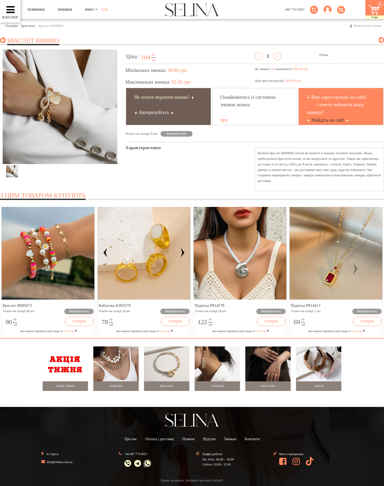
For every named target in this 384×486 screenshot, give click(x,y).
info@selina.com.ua (59, 462)
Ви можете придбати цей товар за (145, 331)
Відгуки (209, 439)
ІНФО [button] (90, 9)
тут (223, 120)
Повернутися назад (367, 25)
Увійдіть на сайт (327, 120)
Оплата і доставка (160, 439)
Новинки (36, 9)
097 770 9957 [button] (295, 9)
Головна (12, 26)
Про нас (131, 439)
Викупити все (176, 134)
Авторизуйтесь (154, 112)
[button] (327, 13)
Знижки (230, 439)
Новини (188, 439)
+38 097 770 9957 (135, 454)
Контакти (252, 439)
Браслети (27, 26)
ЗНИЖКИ (64, 9)
